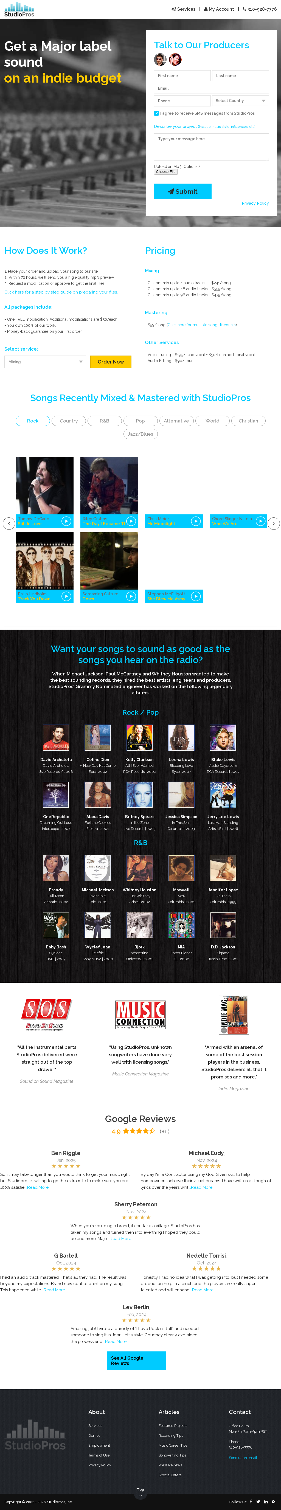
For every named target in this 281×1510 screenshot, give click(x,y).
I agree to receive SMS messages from (207, 113)
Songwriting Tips (172, 1455)
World (212, 421)
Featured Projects (173, 1426)
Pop (140, 421)
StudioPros (244, 113)
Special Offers (170, 1475)
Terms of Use (98, 1455)
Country (69, 421)
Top (140, 1493)
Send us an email (243, 1458)
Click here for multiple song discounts (202, 325)
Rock (32, 421)
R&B (104, 421)
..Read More (37, 1187)
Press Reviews (170, 1465)
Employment (99, 1445)
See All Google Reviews (127, 1361)
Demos (94, 1435)
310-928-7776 (260, 9)
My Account (219, 9)
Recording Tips (171, 1435)
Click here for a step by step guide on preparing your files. (61, 292)
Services (183, 9)
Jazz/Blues (140, 434)
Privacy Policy (255, 203)
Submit (183, 191)
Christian (248, 421)
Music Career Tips (173, 1445)
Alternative (176, 421)
